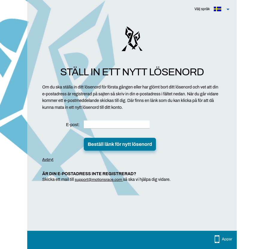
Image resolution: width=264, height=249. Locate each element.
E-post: (73, 125)
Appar (227, 239)
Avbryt (47, 160)
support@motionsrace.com (99, 180)
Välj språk (202, 9)
